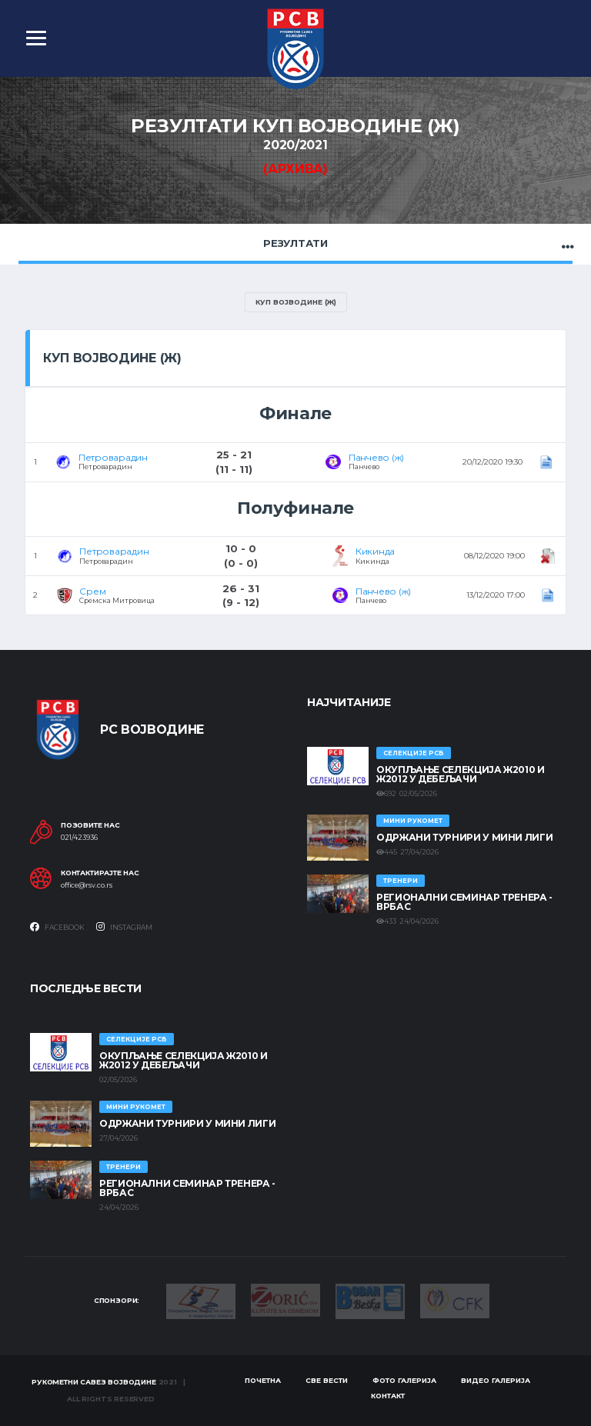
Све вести (327, 1380)
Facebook (57, 926)
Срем (92, 591)
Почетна (263, 1380)
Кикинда (375, 551)
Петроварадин (113, 457)
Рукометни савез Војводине (94, 1382)
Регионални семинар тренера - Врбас (464, 901)
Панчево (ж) (376, 457)
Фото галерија (404, 1380)
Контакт (388, 1395)
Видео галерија (495, 1380)
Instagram (124, 926)
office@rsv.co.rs (86, 885)
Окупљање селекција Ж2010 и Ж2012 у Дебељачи (460, 774)
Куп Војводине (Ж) (295, 302)
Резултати (295, 243)
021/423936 (79, 837)
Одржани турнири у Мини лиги (464, 837)
